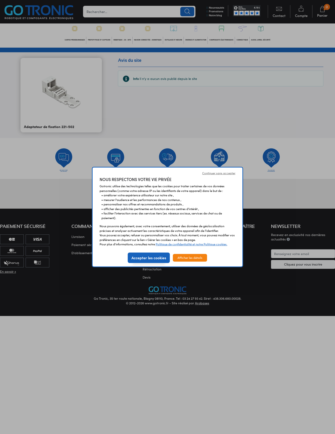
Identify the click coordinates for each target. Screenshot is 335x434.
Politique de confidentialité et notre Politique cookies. (191, 244)
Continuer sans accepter (218, 173)
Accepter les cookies (148, 257)
